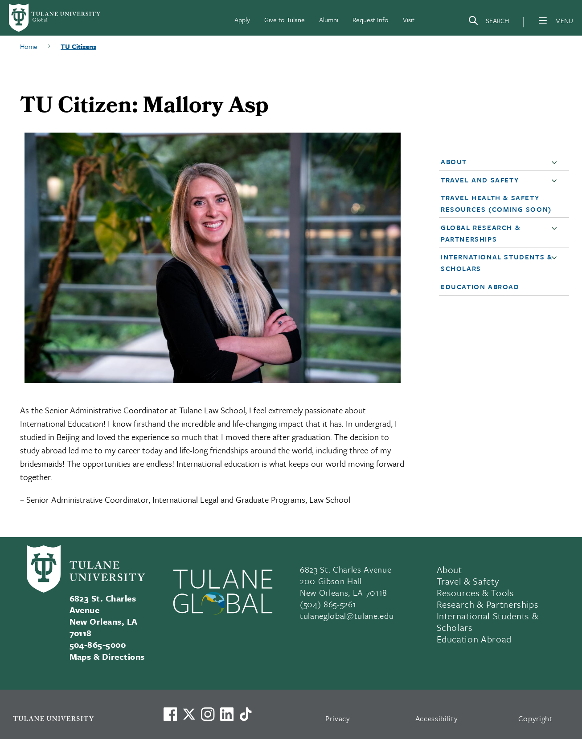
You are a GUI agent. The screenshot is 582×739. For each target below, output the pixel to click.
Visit (408, 19)
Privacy (337, 718)
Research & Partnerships (488, 604)
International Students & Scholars (488, 621)
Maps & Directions (107, 656)
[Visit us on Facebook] (170, 714)
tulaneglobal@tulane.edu (346, 616)
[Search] (488, 22)
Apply (242, 19)
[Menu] (542, 20)
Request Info (370, 19)
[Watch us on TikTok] (245, 714)
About (454, 161)
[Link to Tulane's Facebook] (207, 714)
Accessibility (436, 718)
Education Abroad (480, 286)
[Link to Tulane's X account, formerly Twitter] (189, 714)
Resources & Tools (475, 592)
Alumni (328, 19)
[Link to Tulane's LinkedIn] (227, 714)
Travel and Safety (480, 180)
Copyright (535, 718)
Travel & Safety (468, 581)
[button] (556, 162)
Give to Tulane (284, 19)
